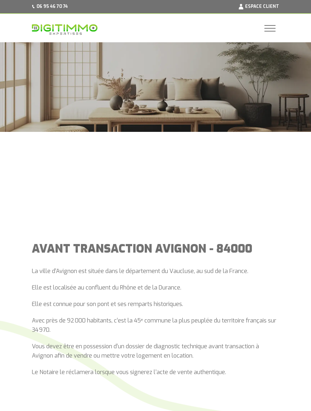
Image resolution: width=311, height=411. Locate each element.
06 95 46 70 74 (52, 6)
